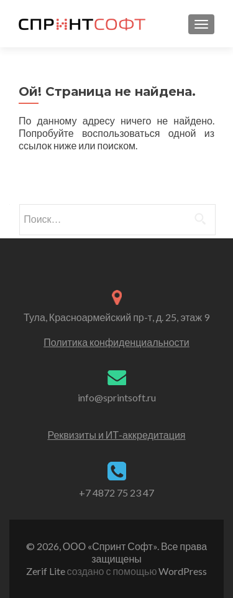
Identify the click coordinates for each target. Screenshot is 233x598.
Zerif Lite (46, 571)
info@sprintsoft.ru (117, 397)
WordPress (182, 571)
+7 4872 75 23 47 (116, 492)
